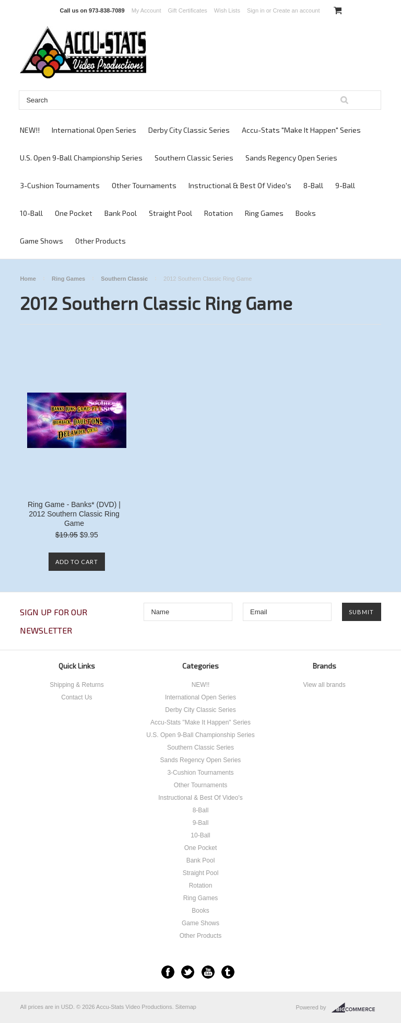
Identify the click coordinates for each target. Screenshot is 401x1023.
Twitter (187, 972)
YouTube (208, 972)
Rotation (218, 213)
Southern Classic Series (194, 157)
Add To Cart (76, 561)
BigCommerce (356, 1008)
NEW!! (30, 129)
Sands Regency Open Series (291, 157)
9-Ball (345, 185)
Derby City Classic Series (189, 129)
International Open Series (94, 129)
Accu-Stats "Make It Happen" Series (301, 129)
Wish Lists (227, 10)
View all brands (324, 684)
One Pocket (73, 213)
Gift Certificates (187, 10)
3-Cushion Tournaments (60, 185)
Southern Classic (124, 278)
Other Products (100, 240)
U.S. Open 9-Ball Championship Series (81, 157)
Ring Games (264, 213)
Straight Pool (170, 213)
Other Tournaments (144, 185)
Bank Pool (120, 213)
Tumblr (227, 972)
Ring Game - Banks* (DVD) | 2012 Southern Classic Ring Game (74, 513)
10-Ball (31, 213)
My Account (146, 10)
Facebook (167, 972)
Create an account (296, 10)
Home (28, 278)
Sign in (256, 10)
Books (306, 213)
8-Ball (313, 185)
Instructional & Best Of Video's (239, 185)
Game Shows (41, 240)
